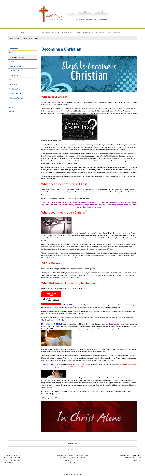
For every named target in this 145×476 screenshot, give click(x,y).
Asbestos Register (15, 93)
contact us (85, 307)
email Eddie (137, 460)
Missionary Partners (16, 98)
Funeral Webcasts (109, 32)
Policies (11, 102)
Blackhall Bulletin (15, 66)
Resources (96, 32)
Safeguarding (72, 443)
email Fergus (8, 462)
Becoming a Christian (31, 38)
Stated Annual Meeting (17, 71)
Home (23, 32)
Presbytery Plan (14, 89)
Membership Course (16, 80)
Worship (54, 32)
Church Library (14, 75)
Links (11, 107)
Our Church (32, 32)
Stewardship (44, 32)
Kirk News (12, 62)
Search (11, 111)
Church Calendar (67, 32)
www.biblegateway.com (90, 360)
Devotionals (13, 84)
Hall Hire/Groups (82, 32)
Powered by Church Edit (72, 474)
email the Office (72, 463)
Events (120, 32)
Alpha (11, 53)
